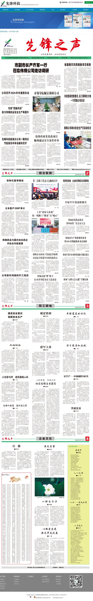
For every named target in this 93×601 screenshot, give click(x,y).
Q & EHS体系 (30, 9)
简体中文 (88, 2)
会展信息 (16, 581)
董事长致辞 (3, 584)
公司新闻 (16, 579)
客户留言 (62, 9)
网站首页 (5, 9)
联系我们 (85, 9)
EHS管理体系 (45, 579)
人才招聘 (74, 9)
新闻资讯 (42, 9)
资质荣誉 (2, 588)
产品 (52, 9)
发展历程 (2, 586)
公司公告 (16, 584)
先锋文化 (2, 581)
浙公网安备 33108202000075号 (42, 597)
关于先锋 (17, 9)
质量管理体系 (45, 581)
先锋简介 (2, 579)
